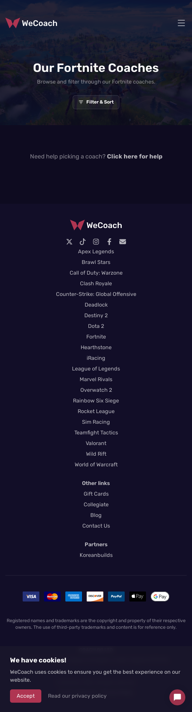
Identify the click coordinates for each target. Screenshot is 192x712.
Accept (26, 696)
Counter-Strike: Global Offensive (96, 294)
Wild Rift (96, 454)
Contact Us (96, 526)
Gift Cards (96, 494)
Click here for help (134, 156)
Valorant (96, 443)
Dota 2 (96, 326)
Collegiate (96, 504)
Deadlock (96, 305)
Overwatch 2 (96, 390)
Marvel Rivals (96, 379)
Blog (96, 515)
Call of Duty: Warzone (96, 273)
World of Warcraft (96, 464)
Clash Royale (96, 283)
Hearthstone (96, 347)
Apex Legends (96, 251)
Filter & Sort (96, 102)
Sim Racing (96, 422)
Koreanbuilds (96, 555)
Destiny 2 (96, 315)
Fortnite (96, 337)
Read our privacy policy (77, 696)
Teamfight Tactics (96, 432)
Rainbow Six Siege (96, 400)
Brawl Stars (96, 262)
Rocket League (96, 411)
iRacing (96, 358)
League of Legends (96, 368)
